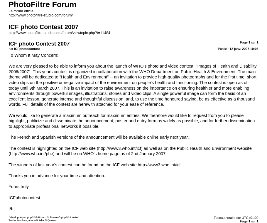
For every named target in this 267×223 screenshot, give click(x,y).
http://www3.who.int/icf (119, 148)
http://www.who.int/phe (31, 153)
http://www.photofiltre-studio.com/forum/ (41, 15)
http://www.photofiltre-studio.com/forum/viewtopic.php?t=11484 (59, 33)
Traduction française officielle (26, 220)
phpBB (31, 217)
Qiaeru (52, 220)
